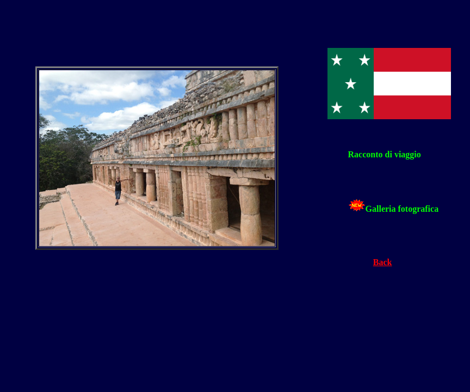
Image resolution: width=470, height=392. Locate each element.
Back (382, 262)
